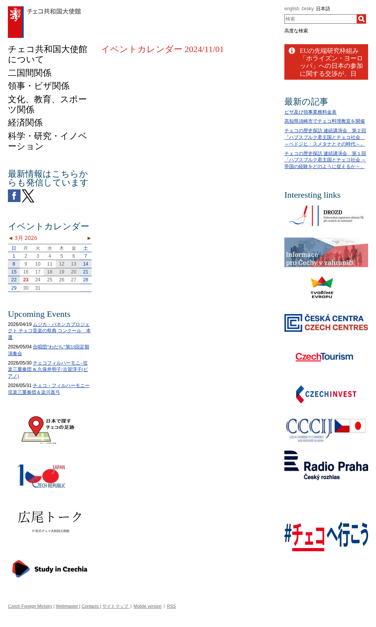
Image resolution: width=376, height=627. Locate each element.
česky (308, 8)
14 (85, 264)
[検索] (361, 19)
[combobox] (320, 19)
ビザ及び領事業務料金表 (310, 112)
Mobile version (147, 606)
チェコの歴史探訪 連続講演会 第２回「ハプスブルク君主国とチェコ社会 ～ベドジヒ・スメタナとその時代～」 (325, 137)
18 (49, 272)
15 (13, 272)
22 (13, 280)
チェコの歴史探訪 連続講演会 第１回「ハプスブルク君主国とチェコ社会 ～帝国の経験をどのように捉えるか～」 (325, 160)
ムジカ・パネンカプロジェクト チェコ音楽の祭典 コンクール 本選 (49, 331)
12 (61, 264)
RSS (171, 606)
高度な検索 (296, 30)
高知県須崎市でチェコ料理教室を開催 (324, 121)
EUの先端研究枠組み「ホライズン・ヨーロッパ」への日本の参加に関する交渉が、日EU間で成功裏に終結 (331, 65)
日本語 (323, 8)
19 (61, 272)
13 (73, 264)
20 (73, 272)
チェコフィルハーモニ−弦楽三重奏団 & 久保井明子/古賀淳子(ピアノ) (48, 369)
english (291, 8)
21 (85, 272)
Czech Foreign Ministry (30, 606)
